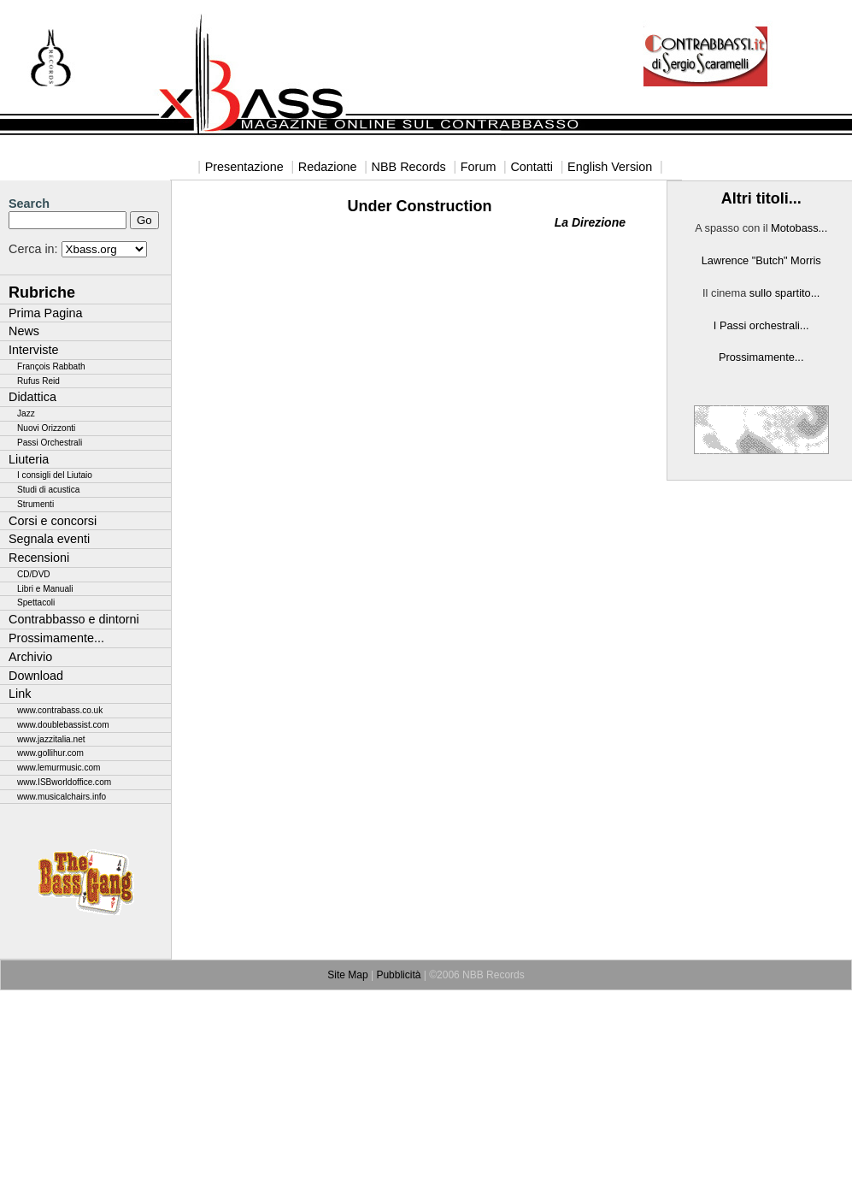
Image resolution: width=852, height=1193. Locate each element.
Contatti (531, 167)
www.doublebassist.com (63, 724)
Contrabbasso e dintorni (74, 619)
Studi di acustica (48, 489)
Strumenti (35, 504)
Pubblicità (398, 975)
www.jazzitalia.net (51, 739)
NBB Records (409, 167)
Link (20, 693)
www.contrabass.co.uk (60, 710)
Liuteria (29, 459)
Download (36, 675)
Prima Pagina (45, 313)
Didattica (32, 397)
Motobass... (799, 227)
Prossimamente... (56, 638)
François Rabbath (51, 366)
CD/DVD (33, 574)
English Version (609, 167)
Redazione (327, 167)
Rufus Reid (38, 381)
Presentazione (244, 167)
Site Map (347, 975)
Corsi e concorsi (53, 521)
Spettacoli (36, 602)
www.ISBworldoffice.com (64, 782)
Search (29, 203)
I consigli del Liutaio (54, 475)
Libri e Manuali (45, 589)
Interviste (33, 350)
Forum (479, 167)
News (24, 331)
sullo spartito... (784, 292)
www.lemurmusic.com (58, 767)
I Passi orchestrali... (761, 325)
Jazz (26, 413)
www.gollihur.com (50, 753)
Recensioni (39, 557)
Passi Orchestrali (49, 442)
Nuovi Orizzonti (46, 428)
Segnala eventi (49, 539)
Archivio (30, 657)
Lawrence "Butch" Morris (761, 260)
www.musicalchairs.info (61, 796)
